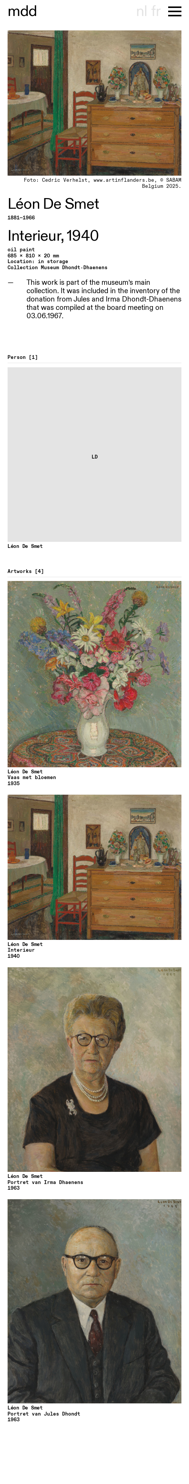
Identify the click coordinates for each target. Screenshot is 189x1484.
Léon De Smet (53, 204)
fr (156, 11)
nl (141, 11)
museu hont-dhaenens (22, 11)
